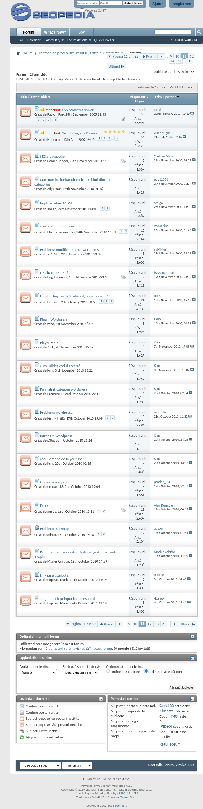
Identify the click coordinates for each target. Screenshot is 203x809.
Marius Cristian (58, 561)
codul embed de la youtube (61, 459)
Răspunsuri (138, 97)
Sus (191, 764)
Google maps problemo (58, 482)
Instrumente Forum (150, 87)
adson (51, 535)
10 (177, 56)
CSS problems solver (78, 110)
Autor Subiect (40, 97)
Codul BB (166, 705)
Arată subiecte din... (35, 666)
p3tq (50, 440)
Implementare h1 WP (56, 203)
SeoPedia (121, 806)
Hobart (52, 302)
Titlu (23, 97)
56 (142, 137)
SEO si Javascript (52, 156)
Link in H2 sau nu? (54, 272)
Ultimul (116, 66)
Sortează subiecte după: (81, 666)
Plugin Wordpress (53, 319)
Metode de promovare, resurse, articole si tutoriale (79, 53)
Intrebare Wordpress (56, 436)
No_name (54, 140)
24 (142, 300)
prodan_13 (55, 487)
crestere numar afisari (57, 226)
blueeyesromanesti (61, 232)
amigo (51, 209)
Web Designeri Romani (80, 133)
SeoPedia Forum (161, 764)
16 (142, 230)
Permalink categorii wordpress (63, 389)
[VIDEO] (165, 726)
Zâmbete (166, 711)
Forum (28, 32)
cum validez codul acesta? (60, 366)
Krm (50, 370)
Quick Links (102, 40)
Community (52, 40)
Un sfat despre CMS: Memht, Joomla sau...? (74, 296)
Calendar (34, 40)
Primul (149, 56)
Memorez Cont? (93, 10)
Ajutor (157, 4)
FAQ (21, 40)
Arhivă (181, 764)
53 (142, 114)
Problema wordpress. (56, 412)
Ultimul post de (167, 97)
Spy (81, 32)
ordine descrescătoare (163, 671)
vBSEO (121, 793)
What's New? (55, 32)
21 (179, 60)
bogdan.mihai (57, 277)
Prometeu (54, 394)
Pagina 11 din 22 (125, 56)
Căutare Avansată (184, 40)
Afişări (139, 101)
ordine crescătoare (123, 671)
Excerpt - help (50, 505)
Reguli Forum (169, 744)
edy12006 (54, 189)
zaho (50, 324)
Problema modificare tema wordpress (69, 249)
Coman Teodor (57, 161)
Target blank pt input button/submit (68, 598)
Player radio (49, 342)
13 (172, 60)
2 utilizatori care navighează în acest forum (79, 648)
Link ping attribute (54, 575)
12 (192, 56)
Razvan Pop (55, 114)
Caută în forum (180, 87)
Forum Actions (77, 40)
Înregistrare (181, 4)
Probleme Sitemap (54, 528)
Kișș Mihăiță (56, 418)
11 (184, 56)
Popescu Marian (59, 580)
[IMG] (174, 716)
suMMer (53, 254)
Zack (50, 347)
